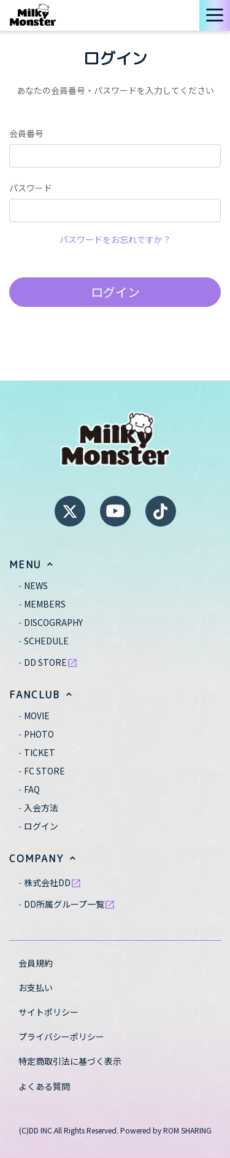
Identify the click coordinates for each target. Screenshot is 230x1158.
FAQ (32, 789)
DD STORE (51, 662)
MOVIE (37, 715)
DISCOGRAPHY (53, 622)
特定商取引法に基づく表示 (69, 1061)
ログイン (115, 292)
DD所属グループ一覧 (69, 904)
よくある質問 (44, 1086)
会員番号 (26, 133)
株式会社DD (53, 882)
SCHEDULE (46, 641)
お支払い (35, 987)
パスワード (30, 188)
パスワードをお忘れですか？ (115, 239)
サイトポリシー (48, 1012)
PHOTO (39, 734)
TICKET (39, 752)
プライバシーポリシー (61, 1036)
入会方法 (41, 807)
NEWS (36, 585)
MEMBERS (45, 604)
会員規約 (35, 963)
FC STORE (44, 771)
